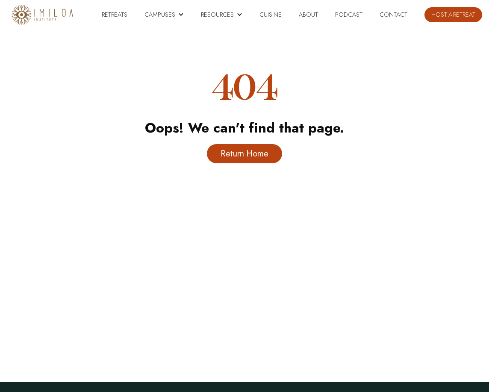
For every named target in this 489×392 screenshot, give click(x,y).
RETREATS (114, 14)
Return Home (244, 153)
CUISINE (270, 14)
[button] (164, 14)
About (308, 14)
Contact (393, 14)
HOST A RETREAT (453, 14)
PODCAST (348, 14)
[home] (42, 14)
